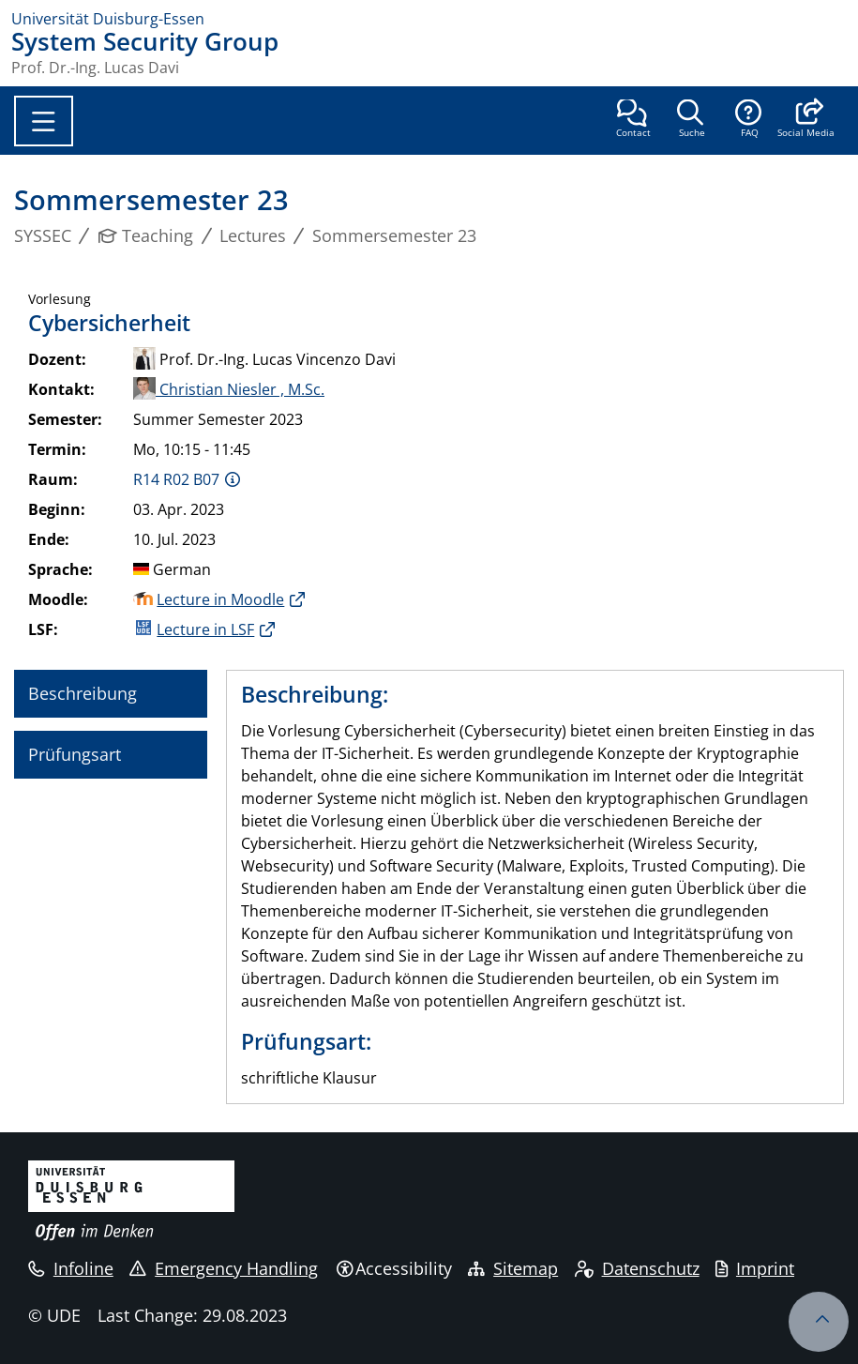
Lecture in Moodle (220, 599)
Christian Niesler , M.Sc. (228, 389)
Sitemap (513, 1268)
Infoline (70, 1268)
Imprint (754, 1268)
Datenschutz (637, 1268)
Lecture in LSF (205, 629)
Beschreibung (82, 693)
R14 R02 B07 (176, 479)
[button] (806, 120)
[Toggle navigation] (43, 121)
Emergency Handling (223, 1268)
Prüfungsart (74, 754)
